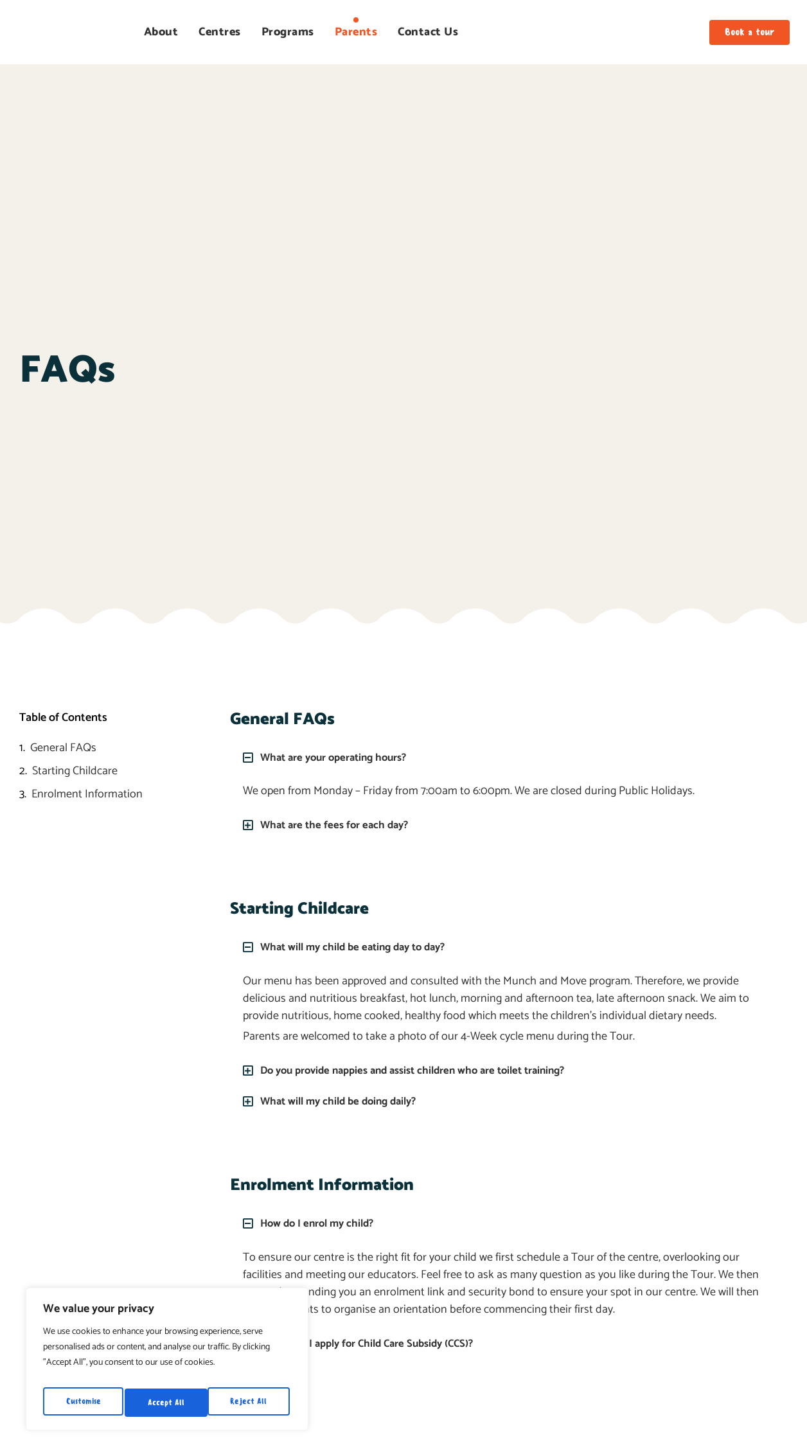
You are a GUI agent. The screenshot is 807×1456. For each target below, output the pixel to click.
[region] (167, 1362)
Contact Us (428, 32)
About (161, 32)
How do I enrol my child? (322, 1222)
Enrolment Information (87, 794)
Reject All (167, 1402)
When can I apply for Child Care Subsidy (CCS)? (376, 1341)
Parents (356, 32)
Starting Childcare (75, 771)
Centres (220, 32)
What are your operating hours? (340, 757)
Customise (83, 1402)
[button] (507, 757)
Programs (288, 32)
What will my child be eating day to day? (360, 946)
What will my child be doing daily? (345, 1100)
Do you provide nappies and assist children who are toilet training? (426, 1069)
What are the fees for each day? (340, 825)
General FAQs (63, 748)
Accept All (251, 1402)
